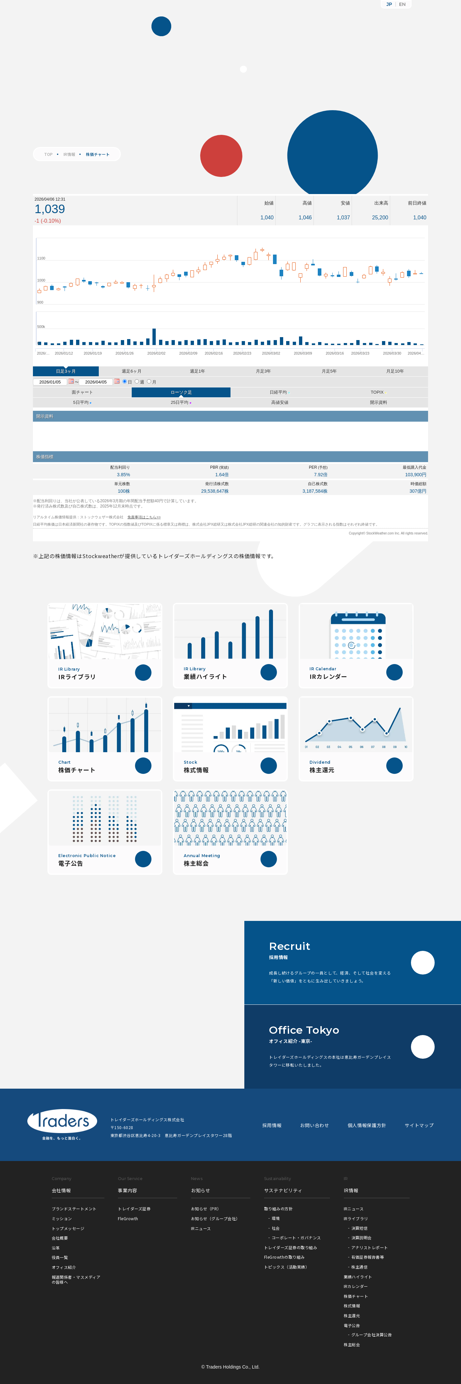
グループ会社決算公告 (371, 1334)
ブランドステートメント (74, 1208)
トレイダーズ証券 (134, 1208)
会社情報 (61, 1190)
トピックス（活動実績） (286, 1267)
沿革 (56, 1247)
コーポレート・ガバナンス (296, 1237)
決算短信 (359, 1228)
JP (389, 4)
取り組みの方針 (278, 1208)
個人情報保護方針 (367, 1125)
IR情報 (69, 154)
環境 (276, 1218)
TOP (48, 154)
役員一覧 (60, 1257)
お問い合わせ (314, 1125)
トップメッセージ (68, 1228)
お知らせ (200, 1190)
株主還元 (352, 1315)
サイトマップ (419, 1125)
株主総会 (352, 1344)
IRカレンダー (356, 1286)
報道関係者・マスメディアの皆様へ (76, 1279)
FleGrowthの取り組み (284, 1257)
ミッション (62, 1218)
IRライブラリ (356, 1218)
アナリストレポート (369, 1247)
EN (402, 4)
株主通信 (359, 1267)
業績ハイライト (358, 1276)
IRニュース (201, 1228)
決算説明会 (361, 1237)
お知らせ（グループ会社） (215, 1218)
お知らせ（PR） (206, 1208)
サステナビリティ (283, 1190)
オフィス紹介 (64, 1267)
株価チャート (356, 1296)
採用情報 (272, 1125)
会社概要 (60, 1238)
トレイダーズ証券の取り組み (290, 1247)
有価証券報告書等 (367, 1257)
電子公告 (352, 1325)
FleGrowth (128, 1218)
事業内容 (127, 1190)
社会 (276, 1228)
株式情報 (352, 1305)
